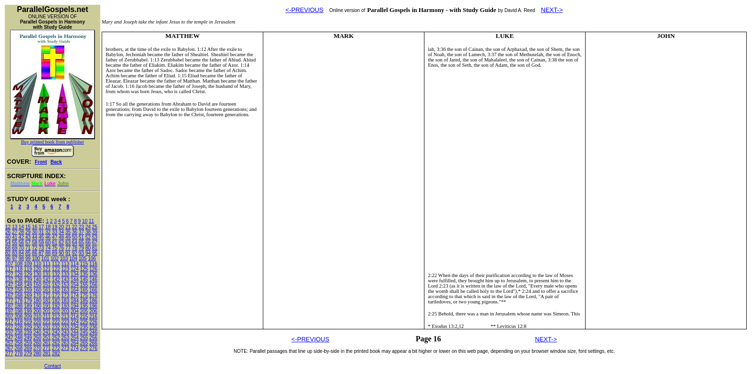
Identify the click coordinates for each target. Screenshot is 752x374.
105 (83, 258)
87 (41, 253)
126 (93, 269)
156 (93, 285)
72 (34, 248)
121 (47, 269)
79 (81, 248)
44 (34, 237)
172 (56, 295)
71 (28, 248)
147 (9, 285)
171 (47, 295)
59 (41, 242)
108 (18, 263)
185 (84, 300)
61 (54, 242)
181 (47, 300)
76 (61, 248)
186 (93, 300)
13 (14, 226)
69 (14, 248)
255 (84, 337)
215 (84, 316)
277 (9, 353)
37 (81, 232)
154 (74, 285)
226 (93, 322)
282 (56, 353)
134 (74, 274)
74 (47, 248)
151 (47, 285)
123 (65, 269)
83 (14, 253)
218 (18, 322)
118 (18, 269)
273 (65, 348)
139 (28, 279)
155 (84, 285)
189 (28, 306)
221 (47, 322)
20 (61, 226)
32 (47, 232)
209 (28, 316)
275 (84, 348)
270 (37, 348)
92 (74, 253)
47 (54, 237)
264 (74, 343)
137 (9, 279)
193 (65, 306)
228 (18, 327)
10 (84, 221)
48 (61, 237)
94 (88, 253)
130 (37, 274)
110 (37, 263)
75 (54, 248)
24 (88, 226)
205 (84, 311)
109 (28, 263)
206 (93, 311)
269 (28, 348)
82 (8, 253)
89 (54, 253)
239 (28, 332)
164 (74, 290)
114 (74, 263)
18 (47, 226)
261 (47, 343)
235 (84, 327)
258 (18, 343)
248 (18, 337)
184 (74, 300)
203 (65, 311)
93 (81, 253)
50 (74, 237)
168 (18, 295)
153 (65, 285)
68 (8, 248)
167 (9, 295)
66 (88, 242)
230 (37, 327)
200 (37, 311)
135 (84, 274)
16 (34, 226)
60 (47, 242)
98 (21, 258)
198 (18, 311)
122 (56, 269)
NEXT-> (552, 9)
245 (84, 332)
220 (37, 322)
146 (93, 279)
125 (84, 269)
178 (18, 300)
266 (93, 343)
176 (93, 295)
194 (74, 306)
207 (9, 316)
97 (14, 258)
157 (9, 290)
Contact (52, 366)
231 (47, 327)
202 (56, 311)
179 (28, 300)
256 (93, 337)
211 (47, 316)
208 (18, 316)
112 (56, 263)
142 (56, 279)
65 (81, 242)
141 (47, 279)
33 (54, 232)
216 (93, 316)
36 (74, 232)
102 (55, 258)
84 (21, 253)
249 (28, 337)
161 (47, 290)
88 (47, 253)
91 (67, 253)
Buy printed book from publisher (52, 142)
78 (74, 248)
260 (37, 343)
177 (9, 300)
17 (41, 226)
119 (28, 269)
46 (47, 237)
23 (81, 226)
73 (41, 248)
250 (37, 337)
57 (28, 242)
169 (28, 295)
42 (21, 237)
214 (74, 316)
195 (84, 306)
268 (18, 348)
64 (74, 242)
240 (37, 332)
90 (61, 253)
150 (37, 285)
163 (65, 290)
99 (28, 258)
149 (28, 285)
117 (9, 269)
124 (74, 269)
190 (37, 306)
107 (9, 263)
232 (56, 327)
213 (65, 316)
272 (56, 348)
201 (47, 311)
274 (74, 348)
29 (28, 232)
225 (84, 322)
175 (84, 295)
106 (92, 258)
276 (93, 348)
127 (9, 274)
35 (67, 232)
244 (74, 332)
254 (74, 337)
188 (18, 306)
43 (28, 237)
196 (93, 306)
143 (65, 279)
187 (9, 306)
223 (65, 322)
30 (34, 232)
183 (65, 300)
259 (28, 343)
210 (37, 316)
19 (54, 226)
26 (8, 232)
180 (37, 300)
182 (56, 300)
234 (74, 327)
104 (74, 258)
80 (88, 248)
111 (47, 263)
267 (9, 348)
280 (37, 353)
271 (47, 348)
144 (74, 279)
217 (9, 322)
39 (94, 232)
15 (28, 226)
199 (28, 311)
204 (74, 311)
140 (37, 279)
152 (56, 285)
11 (91, 221)
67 (94, 242)
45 (41, 237)
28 (21, 232)
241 (47, 332)
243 (65, 332)
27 (14, 232)
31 (41, 232)
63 (67, 242)
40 (8, 237)
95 (94, 253)
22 (74, 226)
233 (65, 327)
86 (34, 253)
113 (65, 263)
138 (18, 279)
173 (65, 295)
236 (93, 327)
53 (94, 237)
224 (74, 322)
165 (84, 290)
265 (84, 343)
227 (9, 327)
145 (84, 279)
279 (28, 353)
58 (34, 242)
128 (18, 274)
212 (56, 316)
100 (36, 258)
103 (64, 258)
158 (18, 290)
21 (67, 226)
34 (61, 232)
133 (65, 274)
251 (47, 337)
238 (18, 332)
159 (28, 290)
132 (56, 274)
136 (93, 274)
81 (94, 248)
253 (65, 337)
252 (56, 337)
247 (9, 337)
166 (93, 290)
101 (45, 258)
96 (8, 258)
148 (18, 285)
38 (88, 232)
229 (28, 327)
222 (56, 322)
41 (14, 237)
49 (67, 237)
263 (65, 343)
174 (74, 295)
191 (47, 306)
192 (56, 306)
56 (21, 242)
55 (14, 242)
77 (67, 248)
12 (8, 226)
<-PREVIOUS (304, 9)
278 (18, 353)
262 (56, 343)
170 (37, 295)
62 (61, 242)
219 (28, 322)
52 (88, 237)
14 (21, 226)
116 (93, 263)
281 (47, 353)
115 (84, 263)
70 (21, 248)
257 (9, 343)
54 (8, 242)
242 (56, 332)
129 (28, 274)
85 (28, 253)
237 (9, 332)
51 (81, 237)
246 (93, 332)
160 (37, 290)
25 (94, 226)
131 (47, 274)
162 (56, 290)
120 (37, 269)
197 (9, 311)
